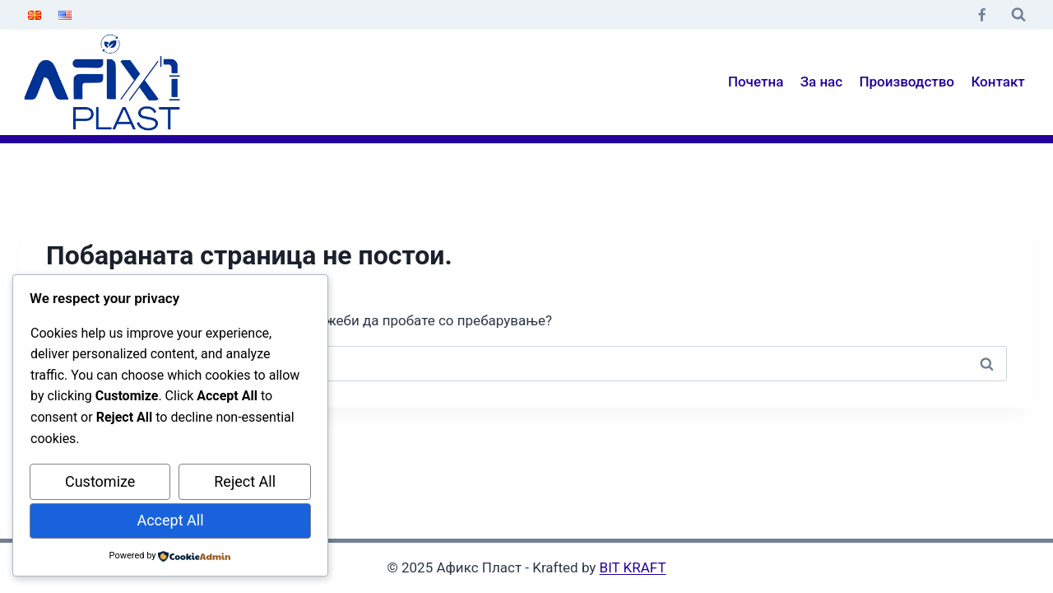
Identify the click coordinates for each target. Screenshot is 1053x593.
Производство (907, 81)
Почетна (755, 81)
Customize (100, 481)
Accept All (170, 520)
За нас (821, 81)
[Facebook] (981, 15)
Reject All (245, 481)
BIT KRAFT (633, 567)
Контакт (997, 81)
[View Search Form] (1018, 15)
